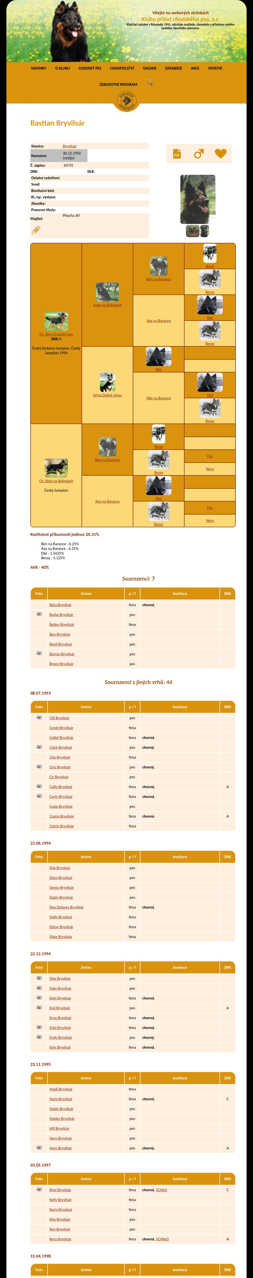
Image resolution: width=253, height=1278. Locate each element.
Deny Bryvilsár (61, 820)
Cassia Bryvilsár (62, 759)
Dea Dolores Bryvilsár (67, 850)
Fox (210, 399)
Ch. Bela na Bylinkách (56, 423)
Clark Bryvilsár (61, 690)
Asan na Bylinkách (107, 247)
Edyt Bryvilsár (60, 941)
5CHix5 (161, 1133)
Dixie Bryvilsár (61, 879)
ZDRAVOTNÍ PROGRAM (118, 27)
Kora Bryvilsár (60, 1182)
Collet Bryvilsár (61, 680)
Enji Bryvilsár (60, 951)
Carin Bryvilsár (61, 739)
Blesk (210, 208)
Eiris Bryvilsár (60, 990)
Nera (210, 412)
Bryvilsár (70, 89)
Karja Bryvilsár (61, 1152)
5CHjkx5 (162, 1182)
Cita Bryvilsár (60, 700)
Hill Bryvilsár (59, 1071)
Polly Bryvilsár (61, 1243)
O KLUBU (62, 11)
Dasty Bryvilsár (61, 840)
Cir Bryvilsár (59, 720)
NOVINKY (38, 11)
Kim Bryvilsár (60, 1162)
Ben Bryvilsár (60, 577)
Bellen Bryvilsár (62, 567)
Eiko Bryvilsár (60, 921)
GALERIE (150, 11)
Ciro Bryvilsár (60, 710)
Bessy (209, 234)
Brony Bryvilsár (61, 606)
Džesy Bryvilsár (61, 869)
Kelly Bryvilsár (61, 1142)
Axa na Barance (159, 263)
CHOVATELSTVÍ (122, 11)
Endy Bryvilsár (61, 980)
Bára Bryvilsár (60, 547)
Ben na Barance (158, 222)
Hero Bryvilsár (61, 1081)
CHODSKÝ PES (90, 11)
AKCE (195, 11)
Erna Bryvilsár (60, 960)
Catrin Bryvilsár (62, 769)
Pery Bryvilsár (60, 1223)
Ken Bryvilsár (60, 1172)
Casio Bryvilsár (61, 749)
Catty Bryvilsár (61, 729)
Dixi (210, 260)
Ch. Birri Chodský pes (56, 277)
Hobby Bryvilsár (62, 1061)
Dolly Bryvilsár (61, 860)
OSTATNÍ (215, 11)
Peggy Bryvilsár (62, 1233)
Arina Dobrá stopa (107, 338)
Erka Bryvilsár (60, 970)
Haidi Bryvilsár (61, 1032)
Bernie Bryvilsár (62, 596)
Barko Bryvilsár (61, 557)
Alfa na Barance (158, 340)
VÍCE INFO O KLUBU (188, 39)
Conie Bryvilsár (61, 670)
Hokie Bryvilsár (61, 1051)
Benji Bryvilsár (61, 587)
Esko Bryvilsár (60, 931)
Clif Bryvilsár (59, 661)
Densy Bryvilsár (62, 830)
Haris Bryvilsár (61, 1042)
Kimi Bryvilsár (60, 1133)
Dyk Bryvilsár (60, 810)
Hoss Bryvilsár (61, 1091)
